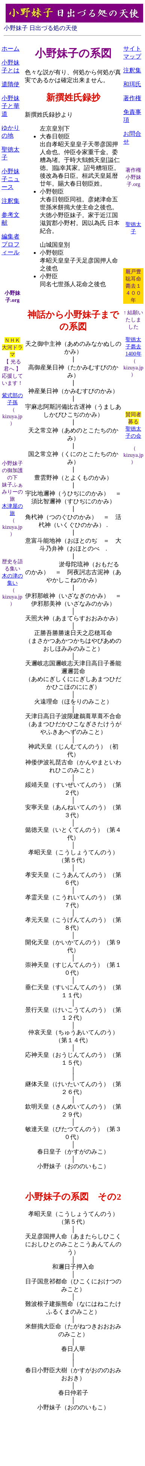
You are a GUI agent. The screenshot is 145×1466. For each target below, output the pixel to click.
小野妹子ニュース (11, 179)
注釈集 (11, 201)
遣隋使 (11, 84)
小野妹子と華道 (11, 106)
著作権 (132, 98)
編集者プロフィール (11, 244)
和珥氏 (132, 84)
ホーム (11, 48)
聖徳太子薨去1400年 (133, 346)
